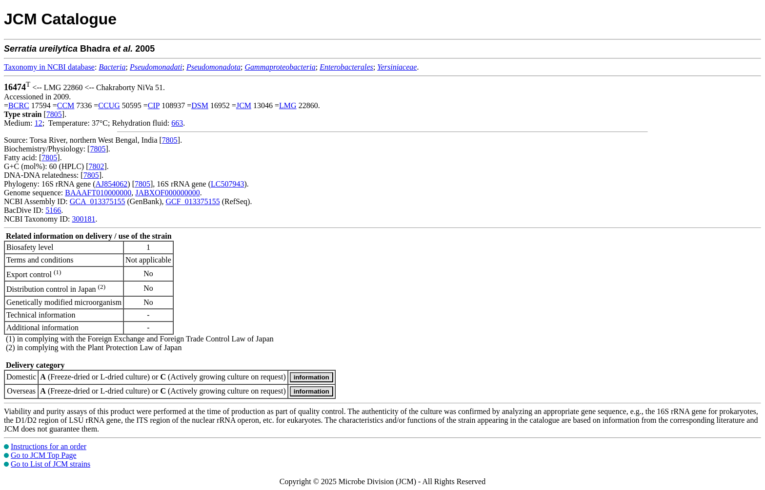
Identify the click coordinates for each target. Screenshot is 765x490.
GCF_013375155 (193, 201)
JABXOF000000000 (167, 192)
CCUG (109, 105)
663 (177, 123)
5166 (53, 210)
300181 (83, 219)
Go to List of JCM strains (50, 464)
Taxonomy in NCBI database (49, 67)
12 (38, 123)
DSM (199, 105)
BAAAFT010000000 (98, 192)
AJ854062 (112, 184)
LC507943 (227, 184)
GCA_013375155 (97, 201)
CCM (66, 105)
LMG (288, 105)
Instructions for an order (48, 446)
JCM (243, 105)
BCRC (18, 105)
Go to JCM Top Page (44, 455)
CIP (154, 105)
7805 (54, 114)
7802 (96, 166)
